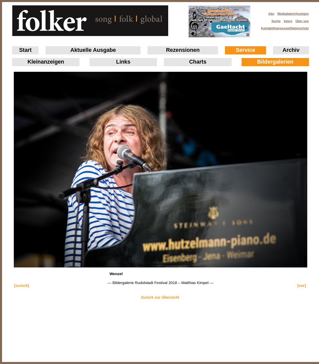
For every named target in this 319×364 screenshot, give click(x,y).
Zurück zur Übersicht (160, 297)
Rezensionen (183, 50)
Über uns (302, 21)
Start (25, 50)
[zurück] (21, 285)
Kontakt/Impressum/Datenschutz (283, 27)
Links (123, 62)
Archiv (290, 50)
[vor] (301, 285)
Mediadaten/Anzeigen (293, 14)
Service (245, 50)
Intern (288, 21)
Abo (271, 14)
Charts (198, 62)
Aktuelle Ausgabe (93, 50)
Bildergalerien (275, 62)
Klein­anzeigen (46, 62)
